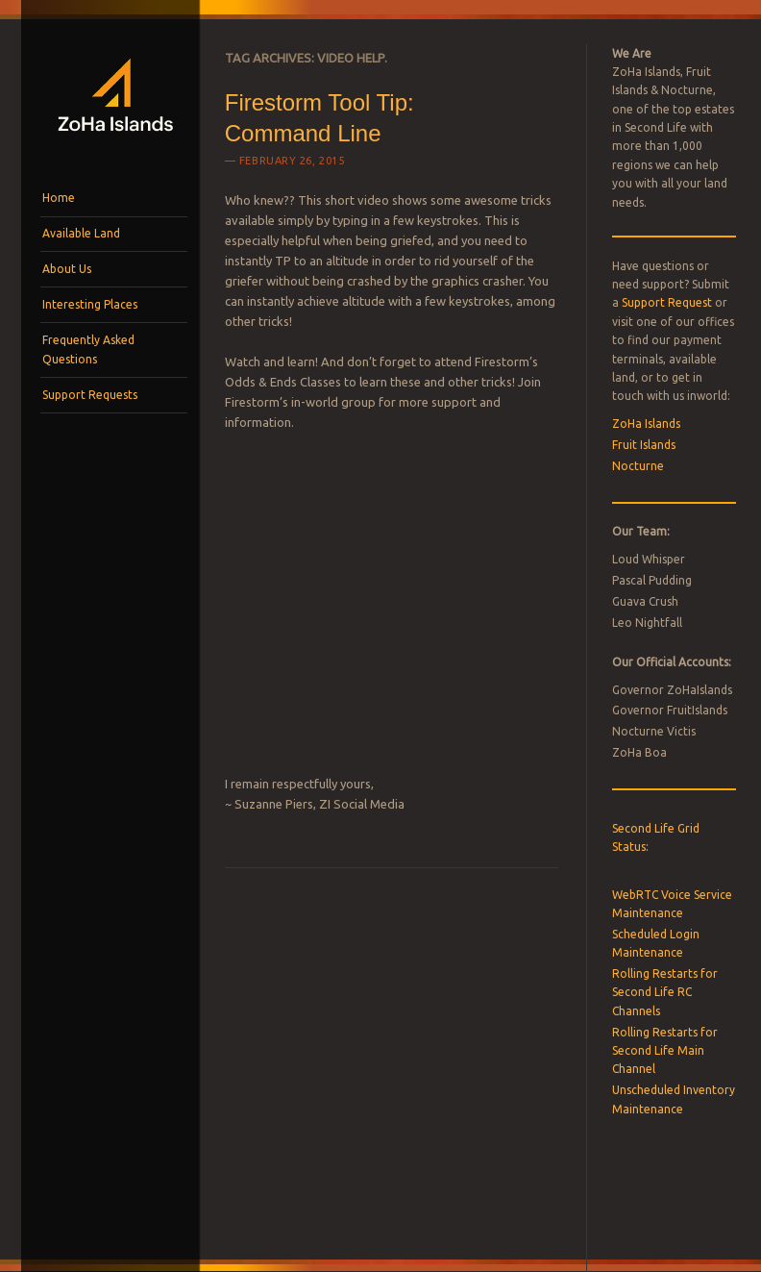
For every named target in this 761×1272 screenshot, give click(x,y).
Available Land (81, 233)
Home (58, 197)
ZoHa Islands (646, 423)
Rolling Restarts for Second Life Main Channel (665, 1051)
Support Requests (89, 394)
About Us (66, 268)
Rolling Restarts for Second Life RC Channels (665, 992)
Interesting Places (89, 304)
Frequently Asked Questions (88, 349)
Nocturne (638, 466)
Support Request (667, 302)
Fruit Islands (643, 444)
